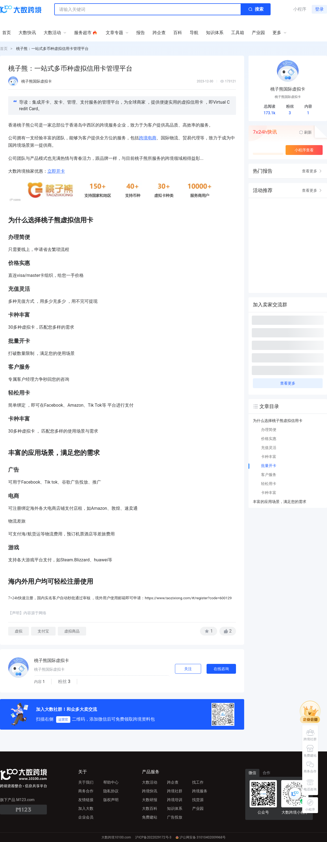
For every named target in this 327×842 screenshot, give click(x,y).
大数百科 (149, 808)
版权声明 (111, 800)
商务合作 (85, 791)
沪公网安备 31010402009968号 (201, 837)
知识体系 (174, 808)
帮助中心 (111, 782)
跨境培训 (174, 800)
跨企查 (172, 782)
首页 (4, 48)
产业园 (198, 808)
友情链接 (85, 800)
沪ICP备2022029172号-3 (153, 837)
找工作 (198, 782)
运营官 (63, 719)
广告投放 (174, 817)
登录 (319, 9)
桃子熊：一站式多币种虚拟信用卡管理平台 (52, 48)
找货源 (198, 800)
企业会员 (85, 817)
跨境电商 (147, 137)
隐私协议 (111, 791)
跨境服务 (199, 791)
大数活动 (149, 782)
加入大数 (85, 808)
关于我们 (85, 782)
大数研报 (149, 800)
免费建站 (149, 817)
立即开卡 (56, 171)
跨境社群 (174, 791)
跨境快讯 (149, 791)
